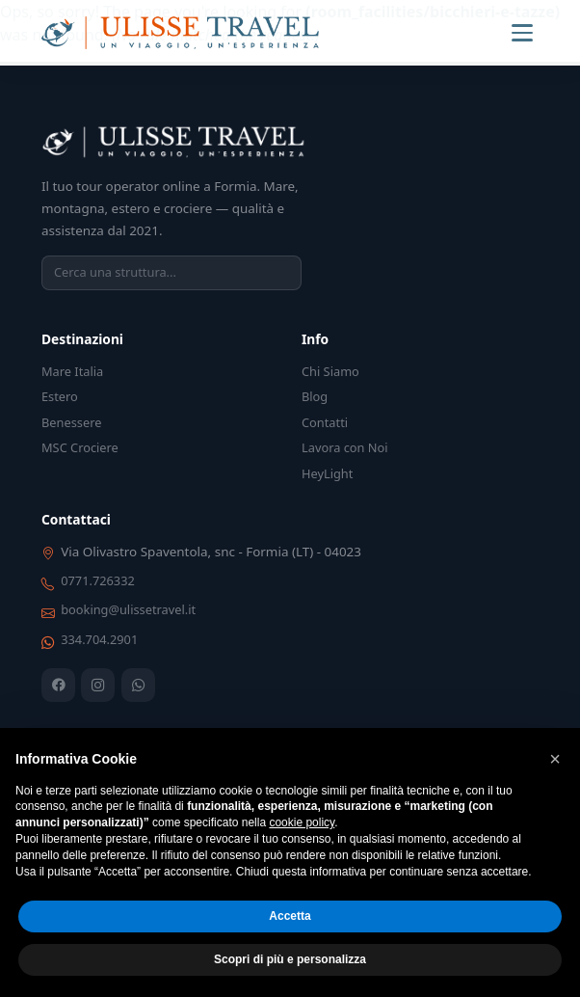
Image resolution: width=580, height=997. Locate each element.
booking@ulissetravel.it (128, 609)
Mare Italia (72, 371)
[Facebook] (58, 685)
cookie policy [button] (301, 822)
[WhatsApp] (138, 685)
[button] (555, 758)
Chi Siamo (330, 371)
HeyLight (327, 473)
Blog (315, 396)
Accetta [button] (289, 916)
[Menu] (522, 32)
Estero (59, 396)
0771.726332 (98, 580)
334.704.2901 (99, 639)
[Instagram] (98, 685)
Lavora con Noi (345, 447)
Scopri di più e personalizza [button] (290, 959)
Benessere (71, 422)
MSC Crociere (80, 447)
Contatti (325, 422)
